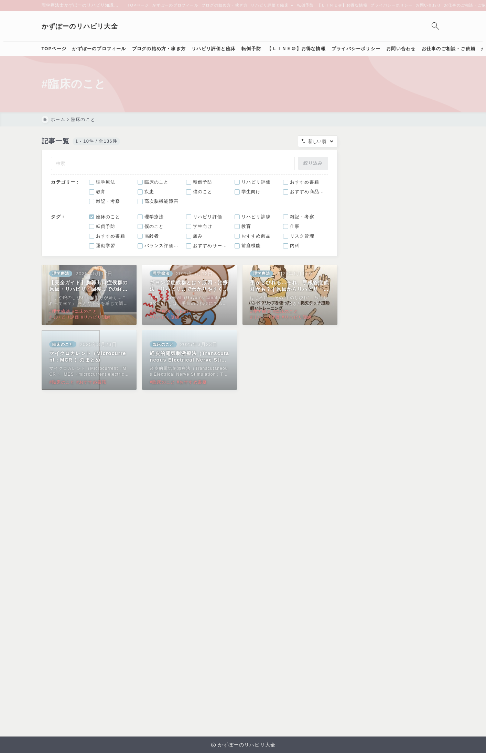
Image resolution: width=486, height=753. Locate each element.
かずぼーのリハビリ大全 (80, 26)
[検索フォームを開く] (435, 26)
